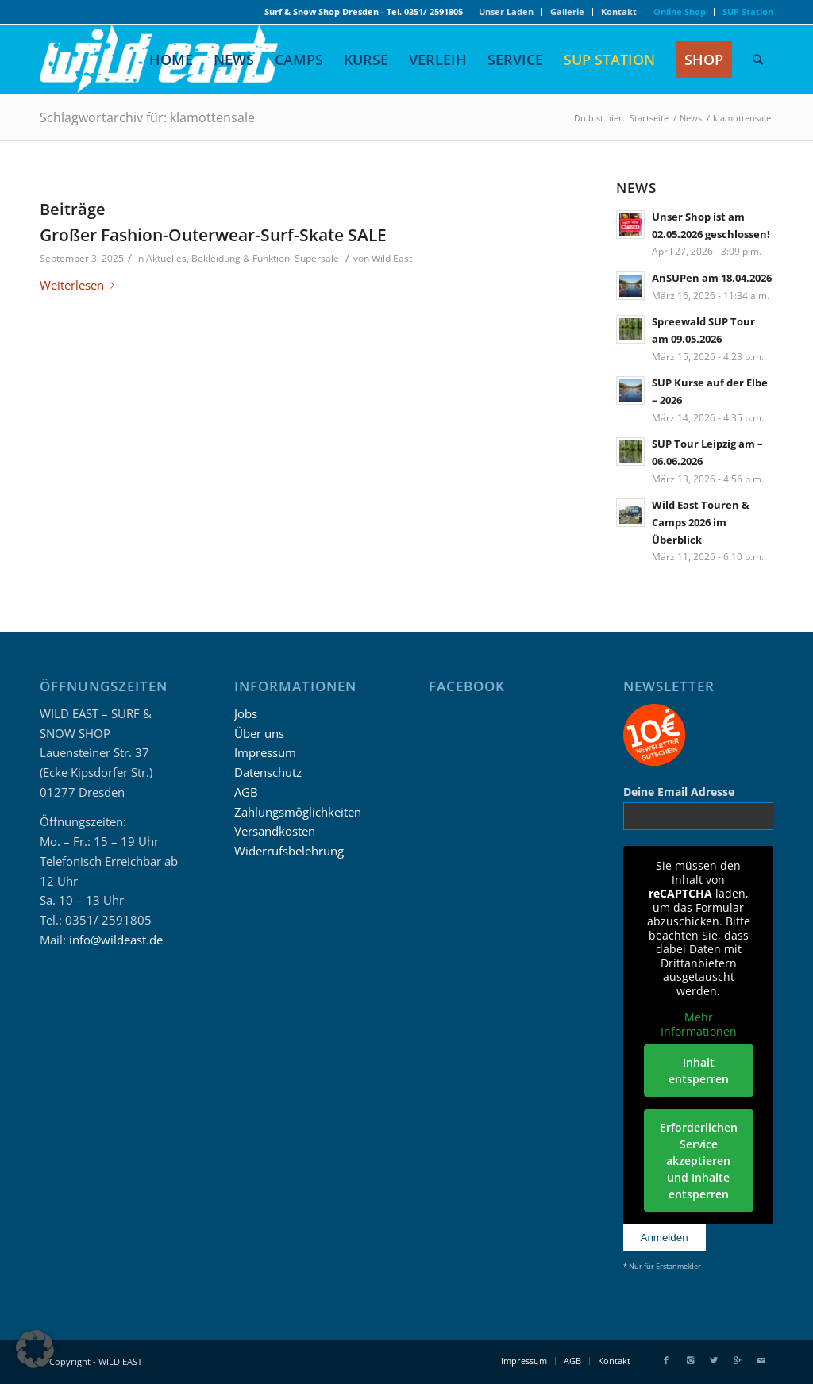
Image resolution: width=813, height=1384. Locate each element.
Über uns (259, 733)
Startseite (649, 118)
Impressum (265, 752)
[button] (35, 1349)
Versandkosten (274, 831)
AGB (246, 792)
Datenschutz (268, 772)
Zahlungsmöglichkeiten (297, 812)
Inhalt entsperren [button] (698, 1070)
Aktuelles (166, 258)
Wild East (392, 258)
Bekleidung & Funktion (240, 258)
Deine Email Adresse (678, 791)
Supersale (317, 258)
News (691, 118)
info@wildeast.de (116, 940)
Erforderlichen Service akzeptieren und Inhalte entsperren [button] (698, 1160)
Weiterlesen (80, 285)
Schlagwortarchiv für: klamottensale (147, 117)
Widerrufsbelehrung (289, 851)
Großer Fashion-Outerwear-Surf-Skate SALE (213, 235)
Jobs (245, 713)
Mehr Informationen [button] (698, 1024)
